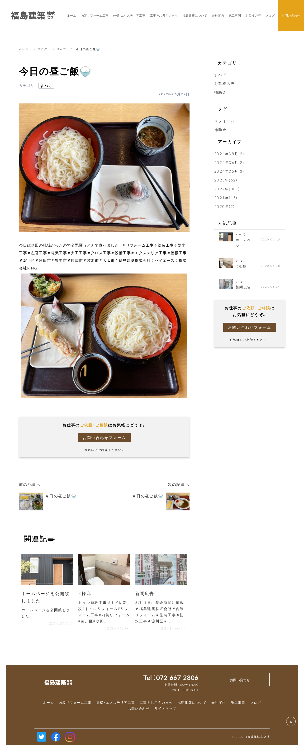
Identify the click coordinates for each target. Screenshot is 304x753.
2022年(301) (227, 188)
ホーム (24, 49)
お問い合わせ (139, 710)
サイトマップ (165, 710)
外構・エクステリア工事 (115, 704)
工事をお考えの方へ (156, 704)
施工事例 (238, 704)
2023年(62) (225, 180)
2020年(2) (224, 206)
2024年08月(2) (229, 153)
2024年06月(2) (229, 162)
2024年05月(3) (229, 171)
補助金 (220, 92)
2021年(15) (225, 197)
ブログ (44, 49)
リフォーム (224, 120)
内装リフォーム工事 (75, 704)
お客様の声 (224, 83)
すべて (63, 49)
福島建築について (192, 704)
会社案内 (218, 704)
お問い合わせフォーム (104, 437)
